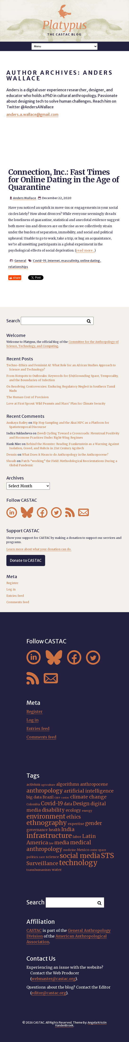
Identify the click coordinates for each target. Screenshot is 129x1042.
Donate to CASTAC (26, 560)
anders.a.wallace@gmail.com (32, 114)
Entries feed (15, 595)
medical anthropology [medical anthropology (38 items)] (58, 845)
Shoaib (11, 461)
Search (13, 320)
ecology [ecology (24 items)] (73, 810)
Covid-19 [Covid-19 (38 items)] (52, 803)
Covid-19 (39, 260)
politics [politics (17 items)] (32, 857)
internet (54, 260)
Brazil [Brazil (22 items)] (48, 797)
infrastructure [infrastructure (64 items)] (49, 835)
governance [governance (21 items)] (37, 830)
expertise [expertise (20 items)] (76, 824)
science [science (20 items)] (52, 857)
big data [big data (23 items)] (34, 797)
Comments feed (17, 602)
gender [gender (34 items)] (93, 823)
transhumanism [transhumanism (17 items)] (38, 870)
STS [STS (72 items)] (107, 855)
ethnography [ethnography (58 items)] (46, 823)
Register (12, 583)
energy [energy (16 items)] (87, 810)
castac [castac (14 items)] (65, 797)
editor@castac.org (48, 992)
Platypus (64, 25)
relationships (18, 267)
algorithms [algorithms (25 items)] (67, 784)
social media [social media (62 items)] (80, 856)
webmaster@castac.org (53, 978)
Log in (11, 589)
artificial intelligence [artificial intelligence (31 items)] (89, 791)
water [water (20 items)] (57, 870)
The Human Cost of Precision (27, 397)
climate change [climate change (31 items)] (88, 797)
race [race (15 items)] (42, 857)
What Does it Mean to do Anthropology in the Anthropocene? (65, 454)
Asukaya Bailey (17, 422)
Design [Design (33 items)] (81, 804)
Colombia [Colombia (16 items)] (33, 804)
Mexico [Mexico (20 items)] (83, 850)
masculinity (70, 260)
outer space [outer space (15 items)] (98, 850)
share (17, 277)
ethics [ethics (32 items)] (73, 817)
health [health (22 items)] (54, 830)
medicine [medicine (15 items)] (69, 850)
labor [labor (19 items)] (77, 837)
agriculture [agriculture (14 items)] (48, 784)
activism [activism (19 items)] (33, 784)
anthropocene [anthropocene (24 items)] (94, 784)
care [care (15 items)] (57, 797)
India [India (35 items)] (67, 829)
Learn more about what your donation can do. (38, 549)
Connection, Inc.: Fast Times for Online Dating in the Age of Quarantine (63, 179)
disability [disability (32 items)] (53, 810)
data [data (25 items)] (68, 804)
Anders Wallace (24, 198)
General (20, 260)
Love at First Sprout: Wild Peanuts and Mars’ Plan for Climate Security (55, 403)
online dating (90, 260)
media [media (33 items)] (61, 843)
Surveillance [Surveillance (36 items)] (42, 863)
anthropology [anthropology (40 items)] (44, 790)
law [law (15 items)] (51, 843)
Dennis (11, 454)
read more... (85, 251)
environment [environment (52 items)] (45, 816)
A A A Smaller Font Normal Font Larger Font (64, 46)
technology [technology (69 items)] (78, 862)
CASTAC (34, 930)
